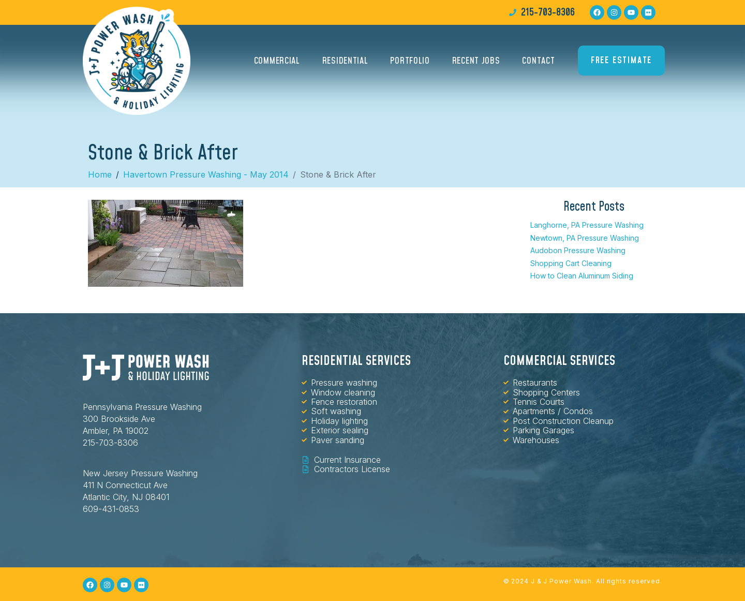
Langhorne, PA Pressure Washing (587, 225)
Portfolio (409, 60)
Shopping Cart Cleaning (571, 263)
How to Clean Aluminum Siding (581, 275)
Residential (345, 60)
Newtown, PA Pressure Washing (584, 237)
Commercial (277, 60)
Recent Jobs (476, 60)
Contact (538, 60)
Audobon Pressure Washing (577, 250)
